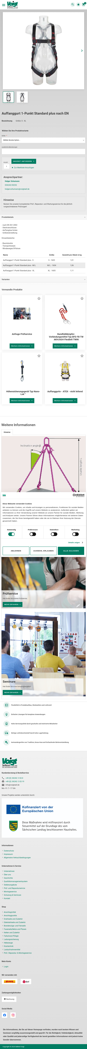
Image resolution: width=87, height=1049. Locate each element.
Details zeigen (74, 542)
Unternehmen (9, 871)
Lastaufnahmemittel (12, 950)
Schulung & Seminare (12, 895)
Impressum (8, 854)
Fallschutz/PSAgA (11, 936)
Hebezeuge (8, 943)
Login (6, 967)
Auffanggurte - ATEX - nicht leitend (65, 391)
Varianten (6, 279)
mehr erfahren (11, 604)
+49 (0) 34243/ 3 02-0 (14, 778)
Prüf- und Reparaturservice (14, 888)
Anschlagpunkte (10, 915)
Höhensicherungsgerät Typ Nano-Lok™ (23, 393)
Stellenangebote (10, 885)
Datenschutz (9, 851)
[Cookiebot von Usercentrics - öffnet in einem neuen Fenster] (74, 495)
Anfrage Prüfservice (22, 334)
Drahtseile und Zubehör (13, 919)
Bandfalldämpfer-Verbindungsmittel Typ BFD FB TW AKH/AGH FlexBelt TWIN (66, 337)
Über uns (7, 875)
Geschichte (8, 878)
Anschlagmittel (10, 912)
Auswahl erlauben (43, 551)
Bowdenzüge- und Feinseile (15, 926)
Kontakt (7, 898)
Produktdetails (7, 217)
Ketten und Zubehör (12, 932)
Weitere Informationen (20, 346)
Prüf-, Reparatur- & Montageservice (17, 953)
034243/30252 (11, 185)
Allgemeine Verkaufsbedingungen (17, 858)
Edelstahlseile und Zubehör (14, 922)
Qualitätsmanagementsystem (16, 881)
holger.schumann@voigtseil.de (17, 189)
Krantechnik (8, 946)
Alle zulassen (71, 551)
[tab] (43, 217)
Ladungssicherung (11, 939)
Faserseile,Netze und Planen (15, 929)
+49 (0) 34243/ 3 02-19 (15, 781)
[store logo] (12, 5)
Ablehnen (16, 551)
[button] (79, 50)
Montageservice (10, 892)
